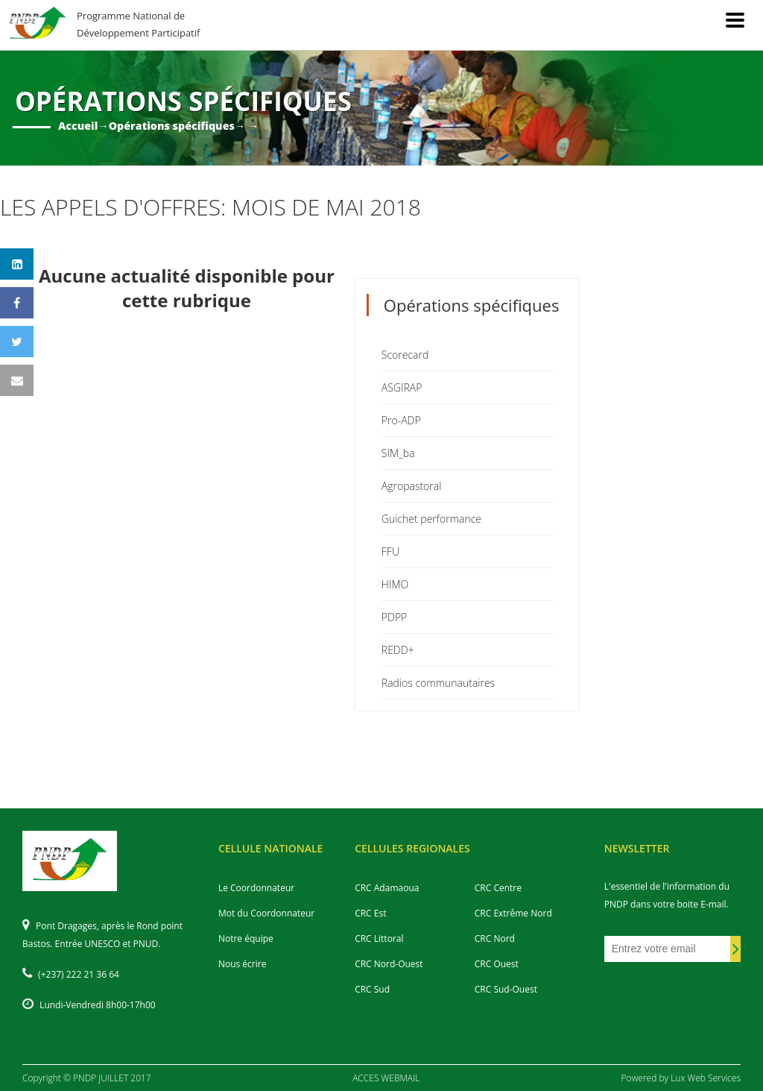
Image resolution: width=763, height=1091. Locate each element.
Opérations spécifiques (172, 126)
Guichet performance (431, 519)
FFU (390, 551)
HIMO (395, 584)
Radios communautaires (438, 683)
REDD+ (398, 650)
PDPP (394, 617)
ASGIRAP (402, 387)
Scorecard (405, 355)
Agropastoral (412, 486)
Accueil (78, 126)
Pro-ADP (401, 420)
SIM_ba (398, 453)
